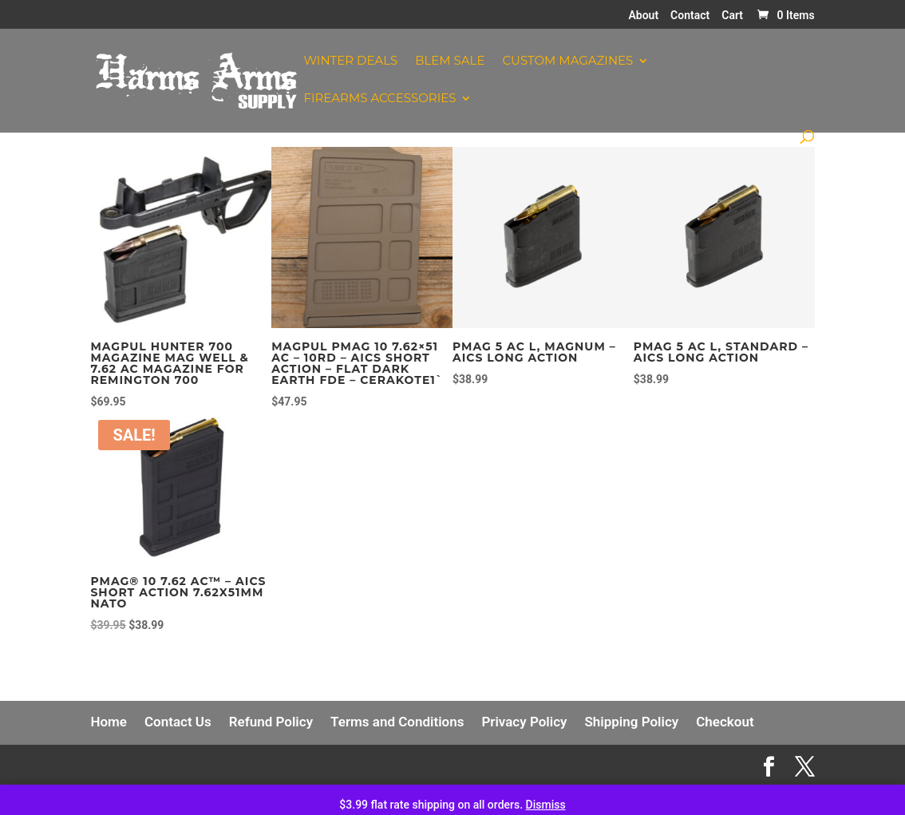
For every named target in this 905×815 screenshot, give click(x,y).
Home (108, 722)
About (643, 16)
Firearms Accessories (379, 99)
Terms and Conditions (397, 722)
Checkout (724, 722)
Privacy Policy (524, 722)
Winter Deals (350, 61)
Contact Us (177, 722)
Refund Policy (271, 722)
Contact (689, 16)
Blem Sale (449, 61)
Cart (732, 16)
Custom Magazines (567, 61)
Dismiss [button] (546, 804)
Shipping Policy (631, 722)
